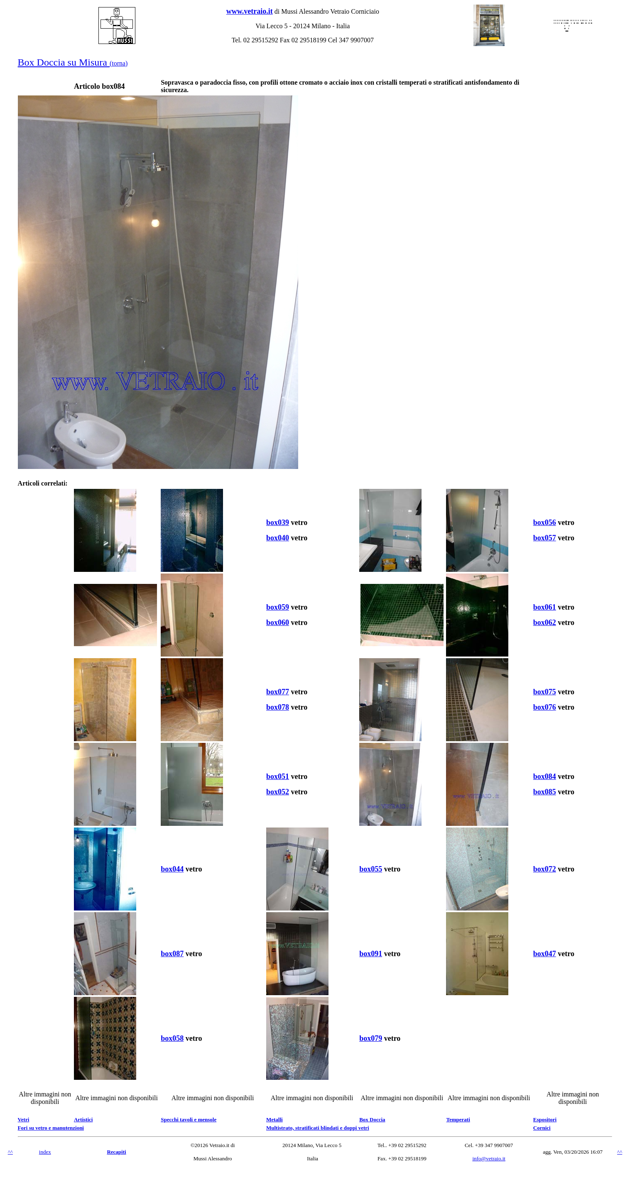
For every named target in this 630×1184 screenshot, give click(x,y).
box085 (544, 792)
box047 (544, 954)
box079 (370, 1038)
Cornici (542, 1128)
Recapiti (116, 1152)
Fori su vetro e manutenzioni (51, 1128)
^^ (10, 1152)
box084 (544, 776)
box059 (277, 607)
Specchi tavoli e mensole (188, 1119)
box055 (370, 869)
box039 (277, 522)
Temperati (458, 1119)
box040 (277, 538)
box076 (544, 707)
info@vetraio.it (488, 1158)
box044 (172, 869)
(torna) (119, 63)
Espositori (544, 1119)
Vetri (23, 1119)
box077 (277, 692)
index (45, 1152)
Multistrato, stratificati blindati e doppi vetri (317, 1128)
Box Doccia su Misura (64, 62)
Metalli (274, 1119)
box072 (544, 869)
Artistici (83, 1119)
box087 (172, 954)
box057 (544, 538)
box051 (277, 776)
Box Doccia (372, 1119)
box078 (277, 707)
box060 (277, 622)
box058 (172, 1038)
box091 (370, 954)
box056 (544, 522)
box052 (277, 792)
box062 (544, 622)
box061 (544, 607)
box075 (544, 692)
